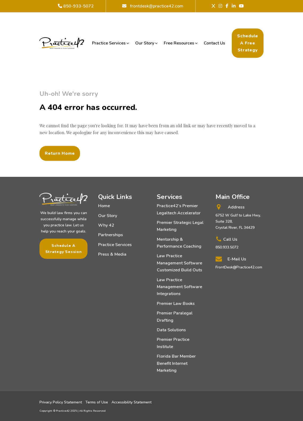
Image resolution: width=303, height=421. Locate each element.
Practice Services (115, 245)
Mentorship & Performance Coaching (179, 242)
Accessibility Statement (131, 402)
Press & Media (112, 254)
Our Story (107, 216)
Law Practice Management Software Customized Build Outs (179, 263)
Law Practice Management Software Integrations (179, 287)
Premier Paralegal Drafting (175, 316)
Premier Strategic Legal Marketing (180, 226)
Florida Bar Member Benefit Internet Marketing (176, 363)
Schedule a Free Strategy (247, 43)
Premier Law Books (176, 303)
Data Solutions (171, 330)
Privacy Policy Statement (60, 402)
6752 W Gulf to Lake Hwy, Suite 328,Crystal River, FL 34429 (238, 221)
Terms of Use (96, 402)
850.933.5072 (227, 247)
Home (104, 206)
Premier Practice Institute (173, 343)
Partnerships (110, 235)
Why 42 (106, 225)
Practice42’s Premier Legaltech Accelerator (179, 209)
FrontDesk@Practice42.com (239, 267)
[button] (111, 43)
